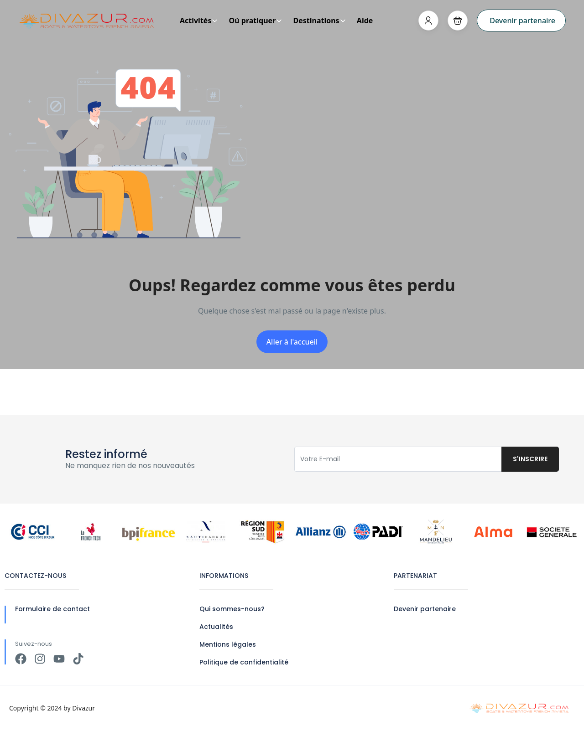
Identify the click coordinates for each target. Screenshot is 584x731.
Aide (365, 20)
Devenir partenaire (522, 20)
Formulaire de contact (52, 608)
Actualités (216, 626)
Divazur (83, 708)
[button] (458, 20)
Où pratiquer (255, 20)
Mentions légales (227, 644)
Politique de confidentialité (243, 662)
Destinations (319, 20)
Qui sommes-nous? (232, 608)
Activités (199, 20)
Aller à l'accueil (292, 342)
